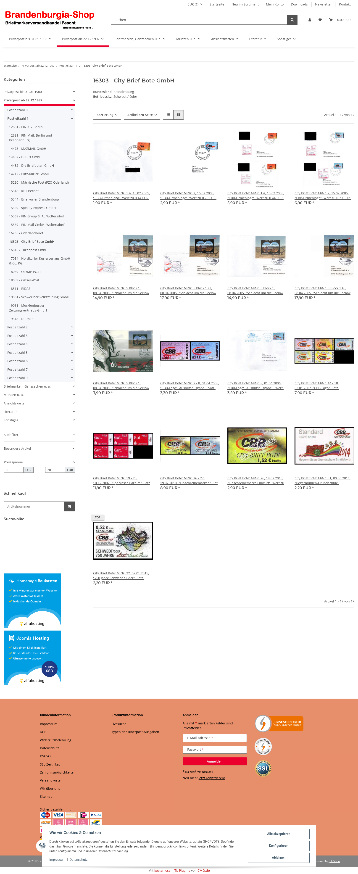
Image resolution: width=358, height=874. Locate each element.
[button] (310, 20)
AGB (43, 732)
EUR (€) (193, 4)
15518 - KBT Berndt (24, 191)
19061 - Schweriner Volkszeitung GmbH (39, 297)
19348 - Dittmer (21, 319)
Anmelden (215, 761)
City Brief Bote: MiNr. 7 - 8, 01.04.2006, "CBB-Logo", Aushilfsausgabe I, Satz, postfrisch (189, 385)
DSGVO (45, 756)
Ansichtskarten (15, 403)
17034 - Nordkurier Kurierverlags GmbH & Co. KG (39, 260)
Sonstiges (11, 420)
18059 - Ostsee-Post (24, 280)
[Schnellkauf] (34, 506)
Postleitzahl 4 (17, 344)
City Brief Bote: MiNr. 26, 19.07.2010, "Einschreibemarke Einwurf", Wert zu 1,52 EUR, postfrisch (255, 480)
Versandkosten (51, 780)
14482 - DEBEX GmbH (25, 157)
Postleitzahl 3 (17, 335)
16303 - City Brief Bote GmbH (32, 241)
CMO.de (203, 870)
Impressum (58, 860)
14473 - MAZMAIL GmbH (27, 148)
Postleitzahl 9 (17, 378)
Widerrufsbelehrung (55, 740)
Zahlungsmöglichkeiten (58, 772)
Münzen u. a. (14, 395)
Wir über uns (50, 788)
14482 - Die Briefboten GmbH (31, 165)
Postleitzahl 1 (18, 118)
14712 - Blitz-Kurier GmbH (29, 174)
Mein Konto (275, 4)
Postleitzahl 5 (17, 352)
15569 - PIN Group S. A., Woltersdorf (36, 216)
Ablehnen (278, 858)
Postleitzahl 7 (17, 369)
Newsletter (323, 4)
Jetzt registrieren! (211, 778)
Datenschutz (79, 860)
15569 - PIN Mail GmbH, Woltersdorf (36, 224)
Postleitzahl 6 (17, 361)
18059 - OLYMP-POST (25, 271)
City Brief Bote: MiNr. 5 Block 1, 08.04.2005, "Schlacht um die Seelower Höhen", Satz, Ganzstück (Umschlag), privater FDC (257, 290)
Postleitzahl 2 (17, 327)
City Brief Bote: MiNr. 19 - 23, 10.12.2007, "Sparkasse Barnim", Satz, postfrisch (122, 480)
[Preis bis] (55, 470)
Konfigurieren (278, 846)
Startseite (217, 4)
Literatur (10, 411)
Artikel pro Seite (140, 115)
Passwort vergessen (198, 771)
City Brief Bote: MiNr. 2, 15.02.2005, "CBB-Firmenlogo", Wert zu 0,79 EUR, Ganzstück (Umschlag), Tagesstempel (188, 195)
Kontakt (345, 4)
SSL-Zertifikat (50, 764)
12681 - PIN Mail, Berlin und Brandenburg (30, 137)
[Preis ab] (14, 470)
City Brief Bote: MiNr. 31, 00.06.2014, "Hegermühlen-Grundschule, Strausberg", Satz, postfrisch (322, 480)
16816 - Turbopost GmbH (28, 250)
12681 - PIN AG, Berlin (26, 127)
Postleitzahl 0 (17, 110)
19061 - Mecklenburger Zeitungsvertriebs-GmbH (28, 307)
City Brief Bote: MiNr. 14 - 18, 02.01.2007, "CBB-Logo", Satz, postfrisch (317, 385)
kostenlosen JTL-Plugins (172, 870)
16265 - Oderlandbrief (26, 233)
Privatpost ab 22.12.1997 (23, 100)
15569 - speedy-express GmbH (32, 208)
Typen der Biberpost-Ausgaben (135, 732)
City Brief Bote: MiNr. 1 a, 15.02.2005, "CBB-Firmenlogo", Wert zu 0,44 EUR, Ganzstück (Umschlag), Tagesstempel (121, 195)
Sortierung (105, 115)
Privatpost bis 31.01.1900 (23, 92)
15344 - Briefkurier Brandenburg (34, 199)
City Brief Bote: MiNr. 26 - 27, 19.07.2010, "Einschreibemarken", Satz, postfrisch (190, 480)
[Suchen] (199, 20)
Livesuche (118, 724)
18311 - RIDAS (19, 288)
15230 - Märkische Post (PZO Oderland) (39, 182)
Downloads (299, 4)
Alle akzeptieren (278, 834)
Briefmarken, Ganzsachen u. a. (27, 386)
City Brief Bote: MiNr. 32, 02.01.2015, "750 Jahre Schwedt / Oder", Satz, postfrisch (121, 575)
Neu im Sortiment (245, 4)
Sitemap (46, 796)
